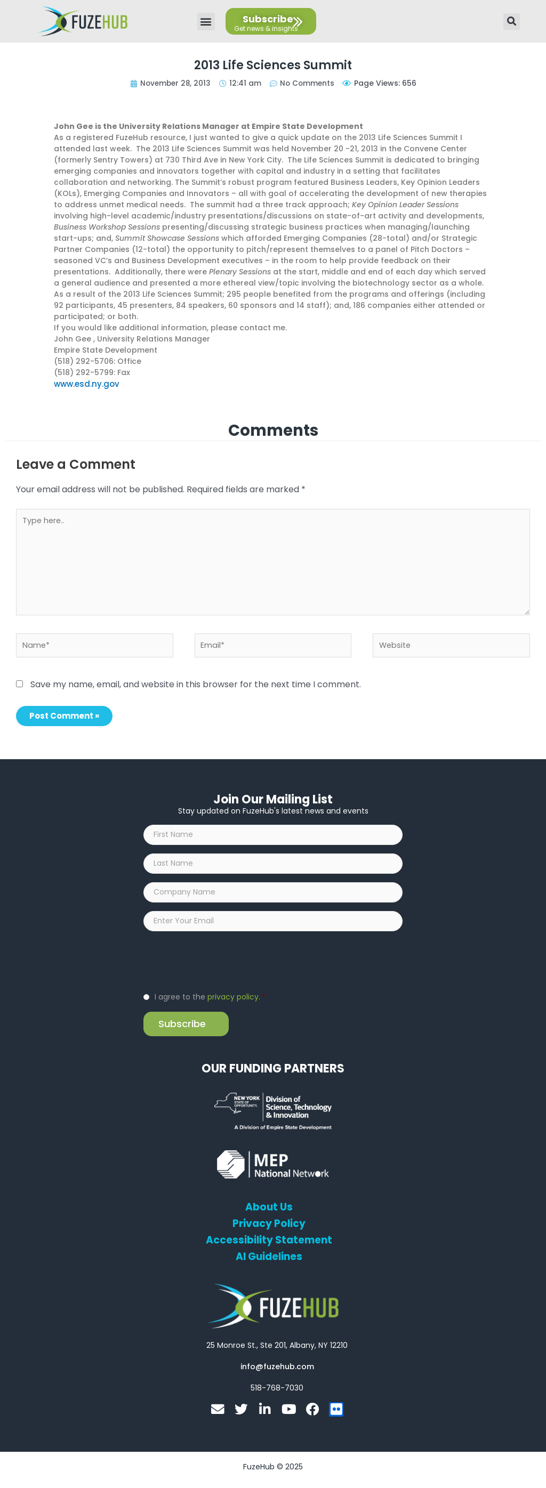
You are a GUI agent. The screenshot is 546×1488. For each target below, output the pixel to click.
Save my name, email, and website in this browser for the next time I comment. (195, 685)
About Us (269, 1214)
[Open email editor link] (277, 1374)
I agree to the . (210, 1004)
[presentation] (224, 968)
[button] (206, 21)
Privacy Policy (269, 1231)
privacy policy (233, 1004)
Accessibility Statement (269, 1247)
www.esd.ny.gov (85, 383)
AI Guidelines (269, 1264)
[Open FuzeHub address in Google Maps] (277, 1352)
